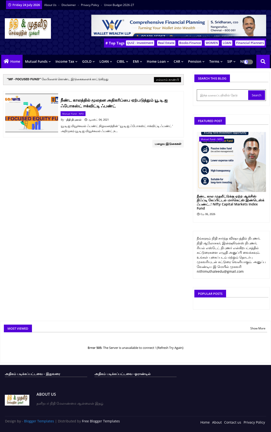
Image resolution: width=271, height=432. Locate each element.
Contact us (232, 422)
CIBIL (121, 61)
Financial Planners (250, 43)
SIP (229, 61)
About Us (50, 5)
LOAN (227, 43)
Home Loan (156, 61)
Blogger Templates (39, 421)
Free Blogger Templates (101, 421)
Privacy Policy (90, 5)
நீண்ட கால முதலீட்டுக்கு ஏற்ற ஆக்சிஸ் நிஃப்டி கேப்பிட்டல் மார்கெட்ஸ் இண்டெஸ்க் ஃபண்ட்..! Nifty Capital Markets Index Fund (230, 202)
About (217, 422)
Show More (257, 328)
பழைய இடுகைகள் (168, 144)
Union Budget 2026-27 (119, 5)
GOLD (87, 61)
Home (15, 61)
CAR (177, 61)
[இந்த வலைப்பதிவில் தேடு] (223, 95)
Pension (194, 61)
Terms (214, 61)
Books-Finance (190, 43)
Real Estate (166, 43)
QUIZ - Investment (140, 43)
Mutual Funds (36, 61)
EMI (136, 61)
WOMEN (212, 43)
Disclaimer (69, 5)
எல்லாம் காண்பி (167, 79)
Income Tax (64, 61)
